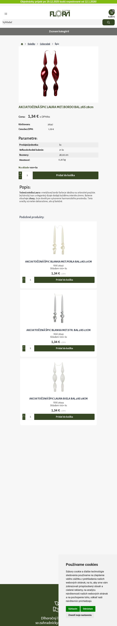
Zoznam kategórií (59, 31)
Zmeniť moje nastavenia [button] (80, 615)
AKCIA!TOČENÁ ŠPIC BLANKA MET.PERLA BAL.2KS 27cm (58, 261)
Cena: (22, 116)
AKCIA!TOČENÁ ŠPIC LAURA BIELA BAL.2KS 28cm (58, 398)
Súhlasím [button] (72, 609)
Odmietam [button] (88, 609)
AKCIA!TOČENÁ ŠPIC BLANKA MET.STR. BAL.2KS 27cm (58, 330)
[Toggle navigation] (5, 13)
